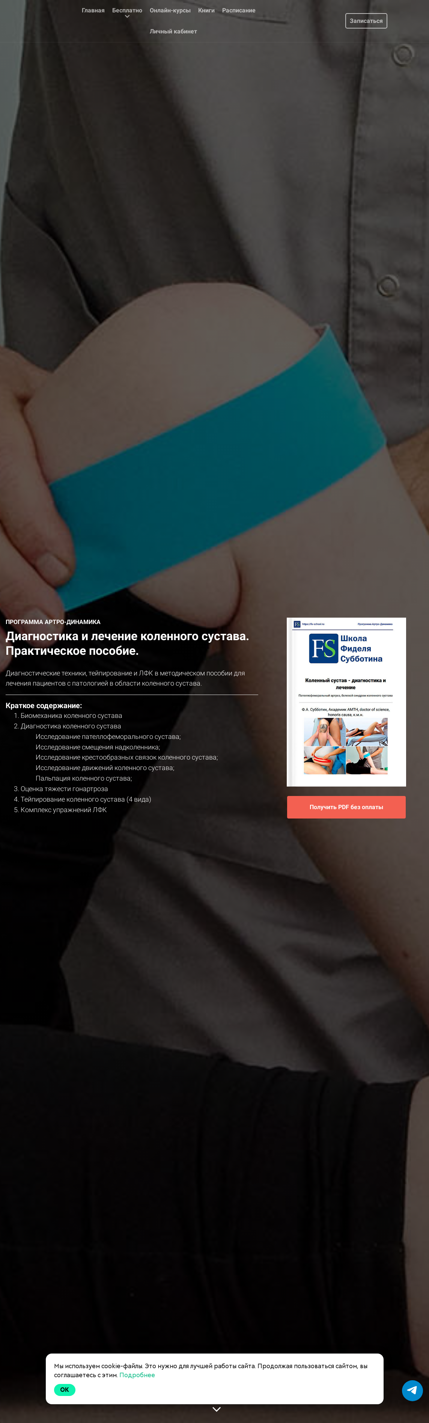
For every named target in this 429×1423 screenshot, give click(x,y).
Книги (206, 10)
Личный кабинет (173, 31)
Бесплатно (127, 13)
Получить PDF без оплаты (346, 807)
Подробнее (137, 1375)
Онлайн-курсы (170, 10)
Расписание (239, 10)
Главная (93, 10)
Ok (65, 1390)
